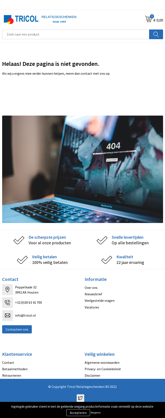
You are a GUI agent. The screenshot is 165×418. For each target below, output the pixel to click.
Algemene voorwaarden (102, 362)
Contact (8, 362)
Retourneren (11, 375)
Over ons (91, 287)
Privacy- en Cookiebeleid (103, 369)
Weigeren (96, 412)
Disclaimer (92, 375)
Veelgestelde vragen (100, 300)
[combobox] (75, 34)
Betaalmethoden (15, 369)
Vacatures (92, 307)
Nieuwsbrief (93, 294)
